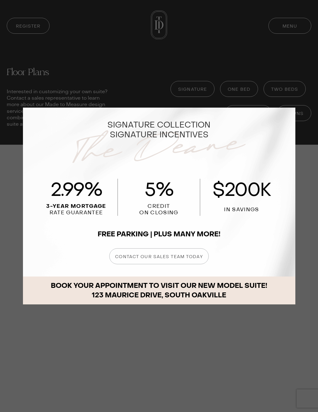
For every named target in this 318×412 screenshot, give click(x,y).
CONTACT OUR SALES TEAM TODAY (159, 256)
